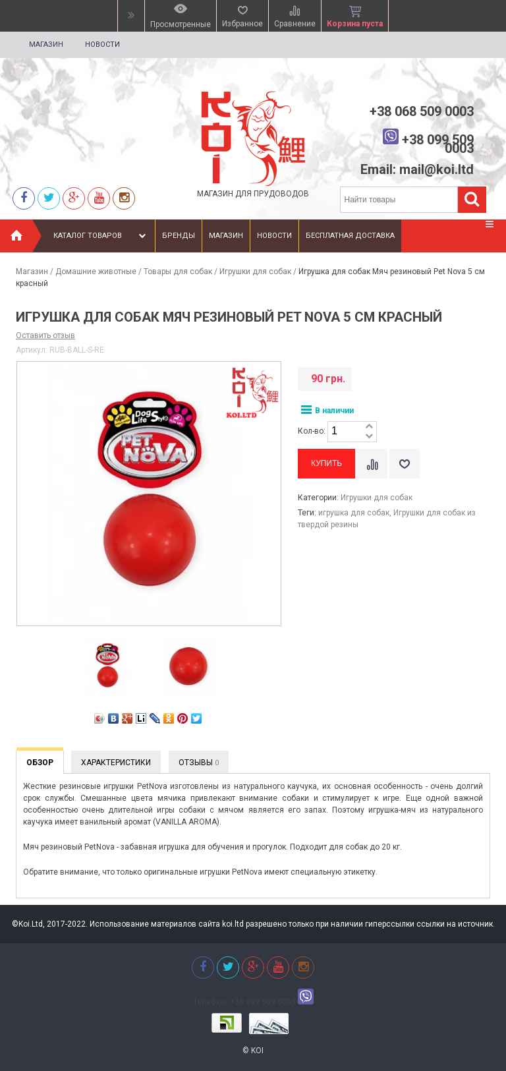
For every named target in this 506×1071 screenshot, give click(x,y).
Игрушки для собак (255, 271)
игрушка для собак (353, 512)
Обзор (39, 762)
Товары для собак (178, 271)
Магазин (46, 44)
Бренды (178, 235)
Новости (102, 44)
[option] (107, 667)
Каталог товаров (101, 236)
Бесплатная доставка (350, 235)
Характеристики (116, 762)
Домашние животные (95, 271)
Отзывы (199, 762)
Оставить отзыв (45, 335)
